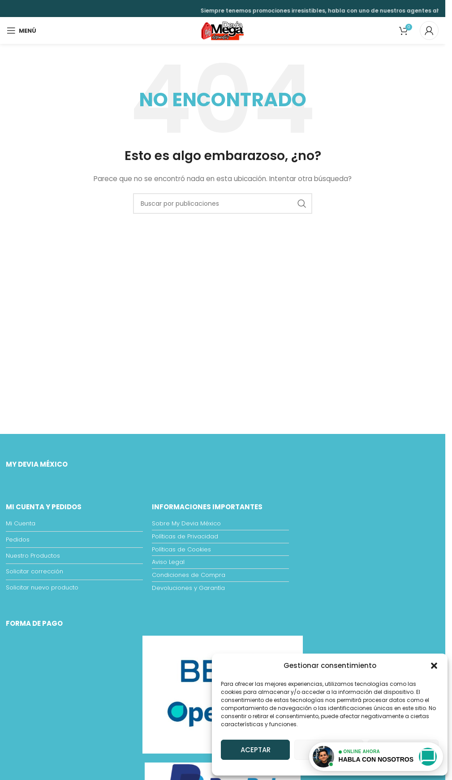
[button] (434, 665)
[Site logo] (222, 30)
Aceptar (256, 749)
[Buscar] (222, 203)
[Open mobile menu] (21, 30)
